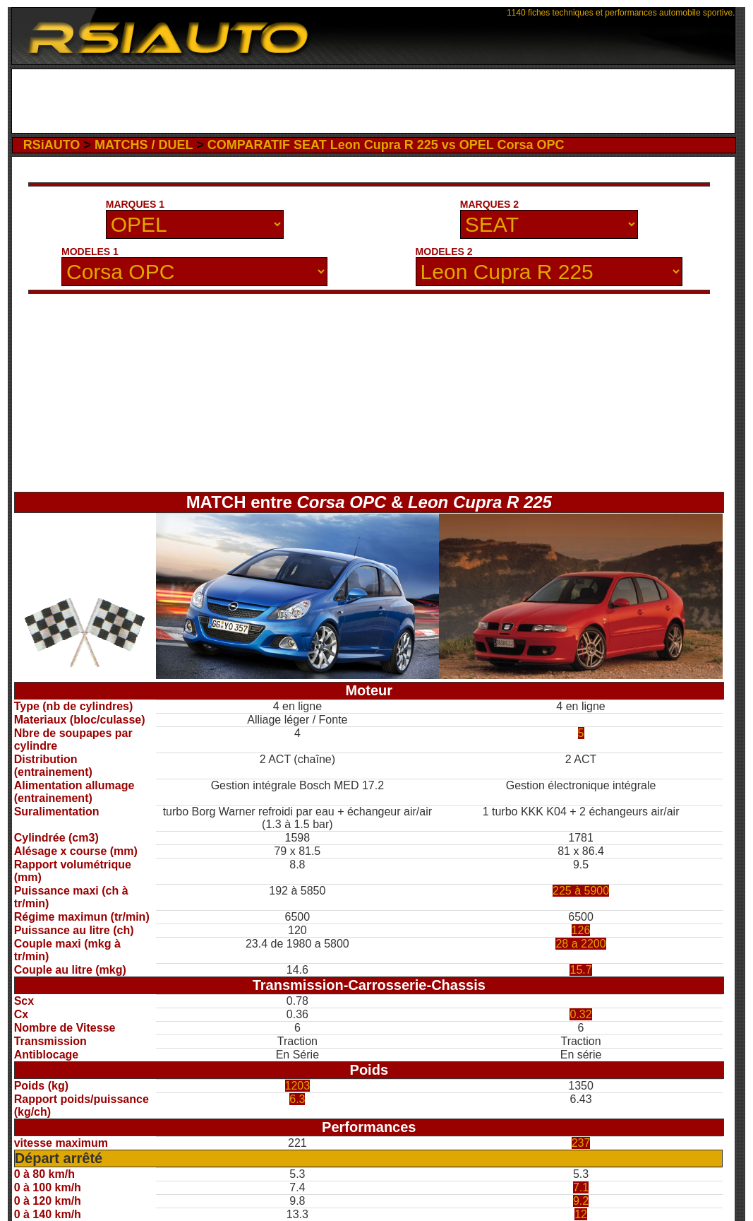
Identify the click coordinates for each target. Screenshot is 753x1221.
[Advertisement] (373, 101)
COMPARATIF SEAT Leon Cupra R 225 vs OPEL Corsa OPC (386, 145)
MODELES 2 (444, 251)
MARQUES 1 (135, 204)
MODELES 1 (90, 251)
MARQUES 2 (489, 204)
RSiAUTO (52, 145)
